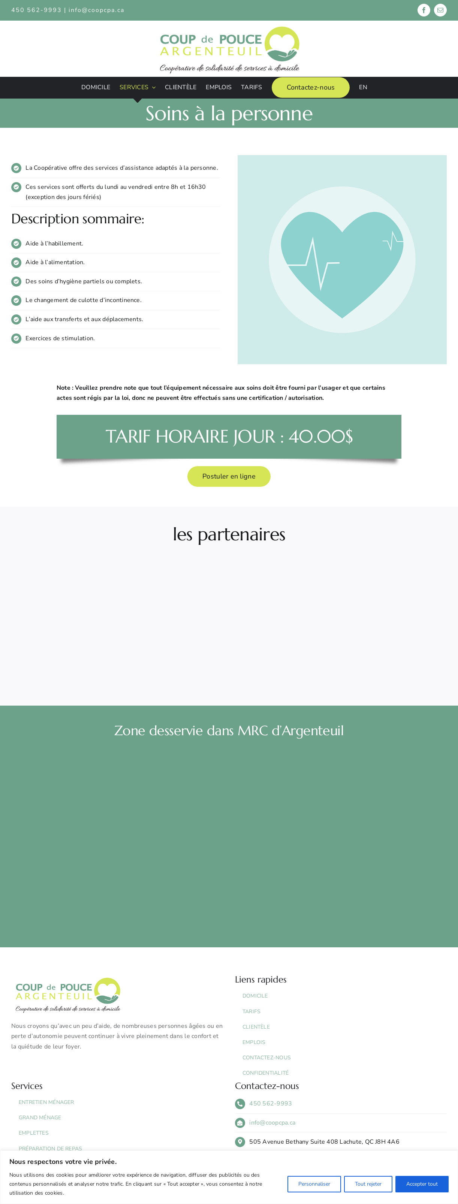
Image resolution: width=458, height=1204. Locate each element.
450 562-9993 (270, 1103)
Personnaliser (314, 1184)
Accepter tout (422, 1184)
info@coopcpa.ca (96, 10)
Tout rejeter (368, 1184)
